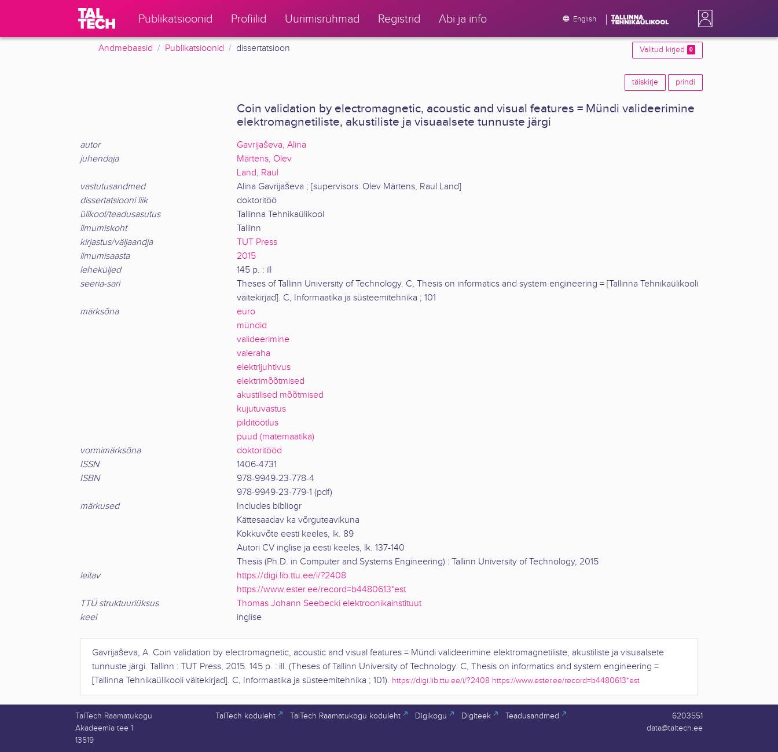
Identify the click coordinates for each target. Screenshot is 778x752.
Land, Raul (257, 172)
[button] (702, 18)
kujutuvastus (261, 408)
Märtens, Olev (264, 158)
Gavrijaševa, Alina (271, 145)
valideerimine (263, 339)
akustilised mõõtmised (280, 395)
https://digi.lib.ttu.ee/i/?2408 (291, 575)
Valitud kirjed (667, 49)
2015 (246, 256)
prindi (685, 82)
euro (246, 311)
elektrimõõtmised (270, 381)
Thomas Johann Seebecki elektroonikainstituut (329, 603)
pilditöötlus (257, 422)
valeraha (253, 353)
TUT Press (257, 242)
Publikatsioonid (194, 48)
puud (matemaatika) (275, 436)
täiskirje (645, 82)
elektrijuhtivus (264, 367)
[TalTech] (96, 19)
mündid (252, 325)
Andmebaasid (125, 48)
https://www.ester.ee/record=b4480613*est (321, 589)
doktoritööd (259, 450)
